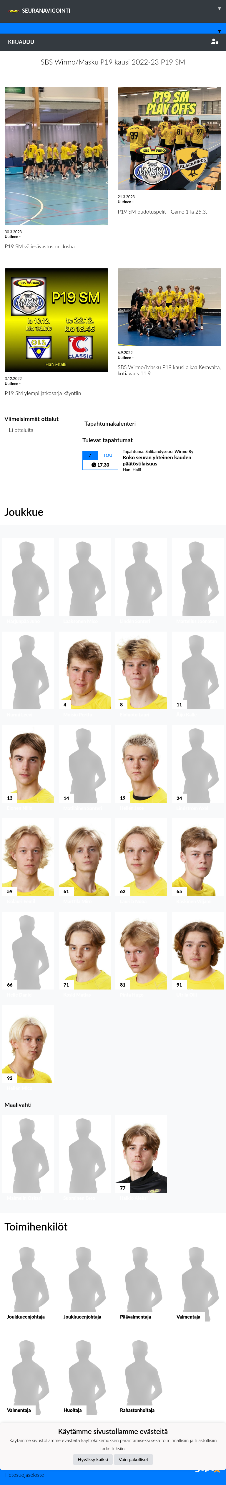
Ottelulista (19, 452)
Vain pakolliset (133, 1459)
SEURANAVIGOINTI (117, 8)
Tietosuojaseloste (24, 1474)
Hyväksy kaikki (93, 1459)
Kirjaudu (113, 42)
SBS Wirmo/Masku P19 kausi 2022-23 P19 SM (113, 61)
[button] (28, 582)
